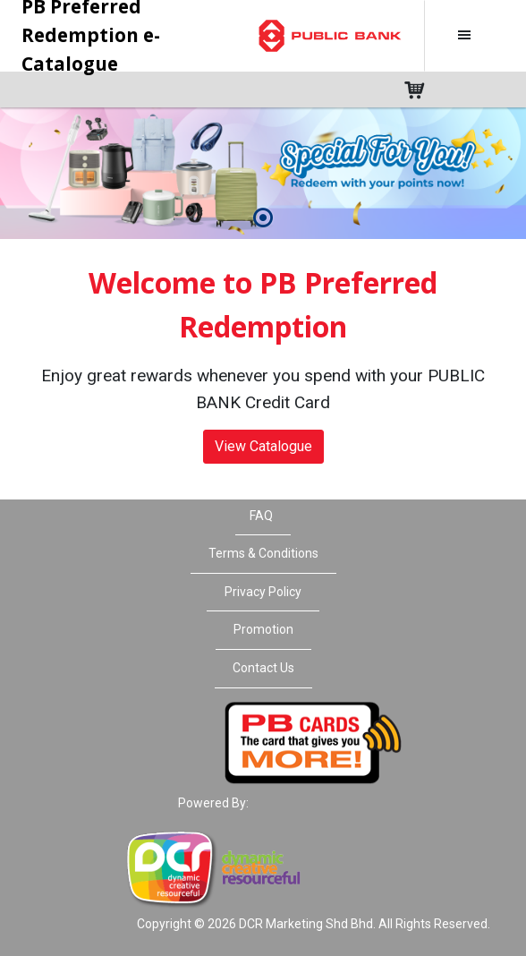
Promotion (263, 629)
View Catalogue (263, 446)
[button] (263, 219)
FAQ (261, 515)
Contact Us (263, 668)
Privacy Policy (263, 592)
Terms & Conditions (263, 553)
